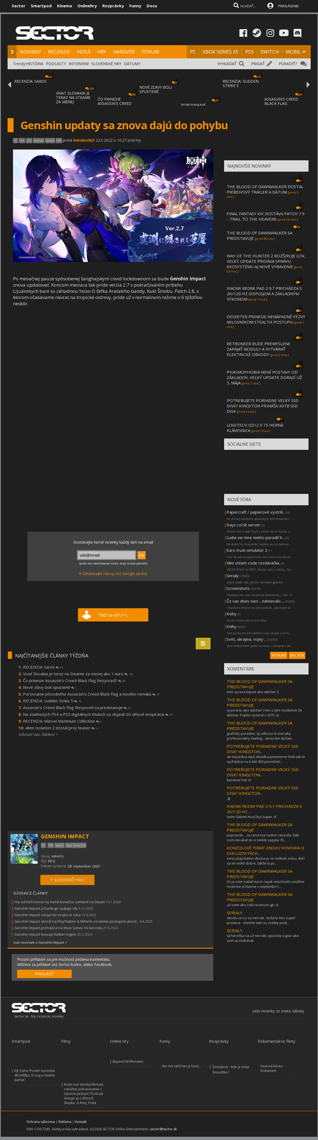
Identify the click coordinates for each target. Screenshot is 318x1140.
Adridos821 (84, 140)
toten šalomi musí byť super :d (251, 816)
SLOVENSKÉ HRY (106, 63)
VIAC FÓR (297, 655)
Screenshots (238, 588)
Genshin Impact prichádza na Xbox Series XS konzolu (58, 927)
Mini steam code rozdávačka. (253, 563)
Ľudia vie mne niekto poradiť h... (255, 537)
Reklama (64, 1121)
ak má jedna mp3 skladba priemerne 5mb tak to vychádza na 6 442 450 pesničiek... (266, 759)
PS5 (249, 51)
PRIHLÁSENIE (288, 6)
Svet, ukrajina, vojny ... (247, 639)
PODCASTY (56, 63)
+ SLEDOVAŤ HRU (67, 879)
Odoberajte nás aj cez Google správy (114, 573)
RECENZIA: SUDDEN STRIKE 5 (241, 83)
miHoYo (57, 856)
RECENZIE (59, 51)
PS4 (21, 140)
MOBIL (293, 51)
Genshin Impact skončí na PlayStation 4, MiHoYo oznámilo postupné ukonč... (76, 921)
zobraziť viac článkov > (38, 734)
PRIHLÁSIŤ (44, 973)
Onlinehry (87, 5)
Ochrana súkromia (41, 1121)
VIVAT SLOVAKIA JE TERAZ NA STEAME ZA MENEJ (73, 97)
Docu (152, 5)
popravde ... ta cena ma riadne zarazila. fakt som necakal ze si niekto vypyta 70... (263, 837)
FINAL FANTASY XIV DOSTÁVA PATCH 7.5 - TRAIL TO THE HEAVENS (265, 216)
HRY (101, 51)
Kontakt (81, 1121)
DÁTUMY (132, 63)
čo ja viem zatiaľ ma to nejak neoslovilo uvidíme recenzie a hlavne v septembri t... (265, 884)
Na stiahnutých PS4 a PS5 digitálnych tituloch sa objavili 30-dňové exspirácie (98, 714)
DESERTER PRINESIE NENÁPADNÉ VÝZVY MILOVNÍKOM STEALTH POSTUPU (266, 319)
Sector (18, 5)
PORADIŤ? (288, 63)
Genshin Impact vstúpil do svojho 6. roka (47, 914)
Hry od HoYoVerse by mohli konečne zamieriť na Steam (59, 901)
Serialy (233, 575)
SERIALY (234, 912)
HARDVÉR (124, 51)
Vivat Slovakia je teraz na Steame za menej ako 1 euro (78, 673)
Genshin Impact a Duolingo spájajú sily (46, 908)
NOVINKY (30, 51)
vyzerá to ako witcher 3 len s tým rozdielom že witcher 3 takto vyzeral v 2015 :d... (264, 712)
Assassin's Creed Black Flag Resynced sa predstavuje (77, 707)
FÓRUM (150, 51)
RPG (51, 861)
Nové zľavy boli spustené (50, 687)
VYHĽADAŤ (227, 63)
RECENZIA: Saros (43, 667)
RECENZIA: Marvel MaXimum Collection (62, 721)
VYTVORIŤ (278, 655)
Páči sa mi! (113, 615)
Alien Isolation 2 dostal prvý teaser (62, 727)
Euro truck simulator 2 (247, 550)
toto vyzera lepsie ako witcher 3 (253, 691)
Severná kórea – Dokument (272, 1068)
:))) (228, 798)
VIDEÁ (83, 51)
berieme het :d (239, 779)
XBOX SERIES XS (220, 51)
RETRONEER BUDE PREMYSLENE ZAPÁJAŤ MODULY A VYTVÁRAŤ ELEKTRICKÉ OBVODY (258, 349)
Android (39, 140)
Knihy (232, 613)
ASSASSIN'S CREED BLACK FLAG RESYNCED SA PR (281, 103)
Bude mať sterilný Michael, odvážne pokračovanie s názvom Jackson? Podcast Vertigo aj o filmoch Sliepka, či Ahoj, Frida (84, 1093)
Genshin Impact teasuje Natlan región (45, 934)
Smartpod (41, 5)
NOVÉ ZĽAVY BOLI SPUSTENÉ (155, 89)
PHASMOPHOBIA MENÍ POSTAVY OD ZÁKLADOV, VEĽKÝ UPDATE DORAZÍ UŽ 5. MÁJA (264, 377)
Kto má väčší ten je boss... (181, 1066)
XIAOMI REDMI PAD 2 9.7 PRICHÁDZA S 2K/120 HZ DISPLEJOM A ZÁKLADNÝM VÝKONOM (264, 293)
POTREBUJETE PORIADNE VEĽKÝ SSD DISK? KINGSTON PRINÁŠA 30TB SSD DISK (263, 406)
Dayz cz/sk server (243, 524)
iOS (29, 140)
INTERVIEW (79, 63)
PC (193, 51)
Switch (50, 140)
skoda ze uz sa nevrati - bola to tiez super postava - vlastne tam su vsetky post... (261, 920)
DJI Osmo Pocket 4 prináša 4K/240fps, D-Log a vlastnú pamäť (34, 1075)
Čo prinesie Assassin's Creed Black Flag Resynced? (74, 680)
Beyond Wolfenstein (128, 1061)
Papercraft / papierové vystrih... (256, 512)
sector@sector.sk (163, 1129)
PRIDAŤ (258, 63)
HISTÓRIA (34, 63)
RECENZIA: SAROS (30, 81)
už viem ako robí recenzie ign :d (252, 904)
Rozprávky (113, 5)
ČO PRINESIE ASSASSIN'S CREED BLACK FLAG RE (115, 103)
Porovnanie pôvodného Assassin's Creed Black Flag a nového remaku (91, 694)
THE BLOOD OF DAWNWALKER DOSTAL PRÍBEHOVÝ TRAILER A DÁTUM (265, 189)
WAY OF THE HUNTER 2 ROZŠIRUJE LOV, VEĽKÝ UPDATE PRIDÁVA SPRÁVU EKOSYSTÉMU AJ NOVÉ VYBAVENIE (266, 261)
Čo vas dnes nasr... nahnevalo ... (255, 601)
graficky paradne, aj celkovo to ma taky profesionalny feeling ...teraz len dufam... (260, 736)
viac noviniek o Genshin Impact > (40, 942)
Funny (135, 5)
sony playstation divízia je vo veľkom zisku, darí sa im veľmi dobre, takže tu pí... (265, 861)
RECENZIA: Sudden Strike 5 (52, 700)
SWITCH (269, 51)
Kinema (64, 5)
